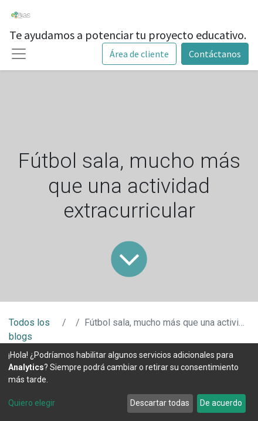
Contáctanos (215, 54)
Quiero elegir (31, 403)
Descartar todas (159, 403)
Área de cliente (139, 54)
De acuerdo (221, 403)
